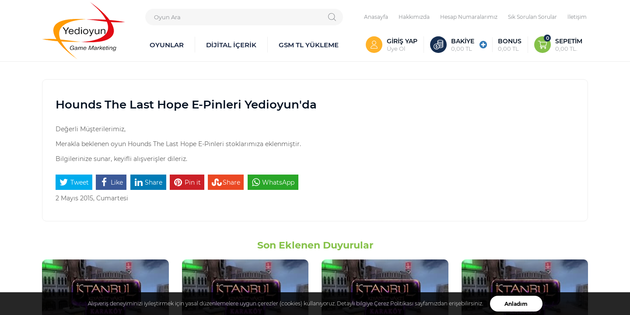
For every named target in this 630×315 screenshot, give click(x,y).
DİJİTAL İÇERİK (231, 44)
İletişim (577, 16)
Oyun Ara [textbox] (167, 17)
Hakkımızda (414, 16)
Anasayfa (376, 16)
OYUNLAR (167, 44)
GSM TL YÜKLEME (309, 44)
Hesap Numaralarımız (468, 16)
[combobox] (244, 17)
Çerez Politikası (393, 303)
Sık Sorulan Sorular (532, 16)
